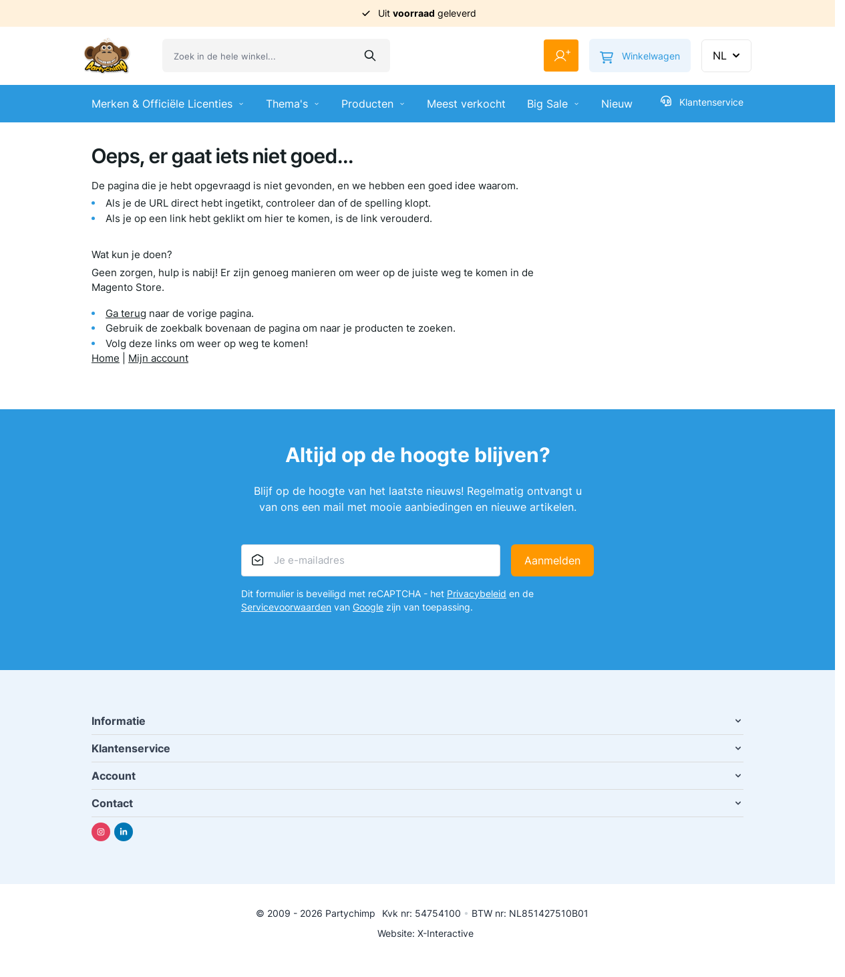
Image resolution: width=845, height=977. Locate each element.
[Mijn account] (561, 55)
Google (368, 607)
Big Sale (553, 103)
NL (728, 55)
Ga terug (126, 313)
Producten (373, 103)
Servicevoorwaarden (286, 607)
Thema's (293, 103)
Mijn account (158, 358)
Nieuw (617, 103)
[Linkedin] (123, 832)
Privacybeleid (476, 593)
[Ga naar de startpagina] (106, 55)
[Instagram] (101, 832)
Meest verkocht (466, 103)
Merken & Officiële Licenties (168, 103)
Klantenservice (702, 102)
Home (106, 358)
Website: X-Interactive (425, 933)
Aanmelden (552, 560)
